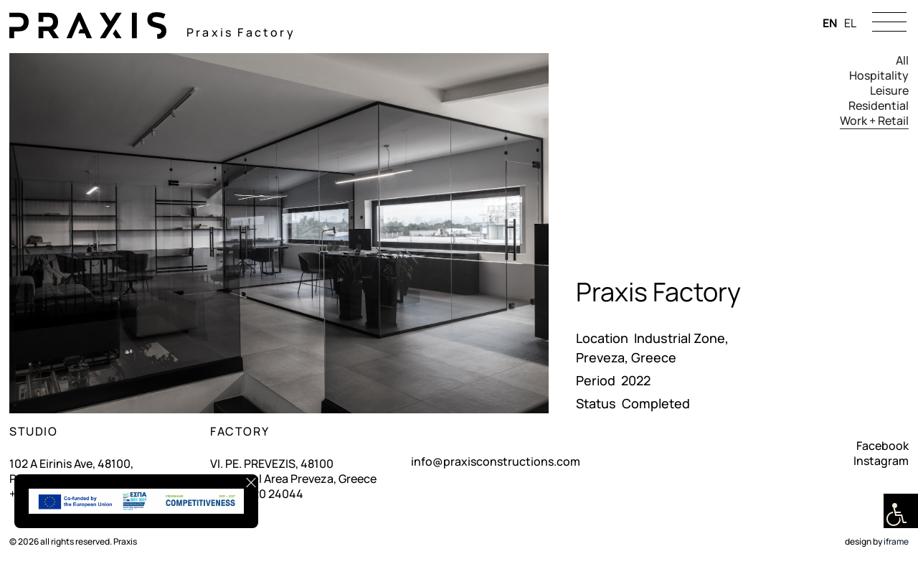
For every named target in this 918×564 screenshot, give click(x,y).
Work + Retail (874, 120)
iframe (896, 541)
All (902, 60)
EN (830, 23)
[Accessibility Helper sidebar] (901, 511)
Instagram (881, 461)
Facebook (882, 445)
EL (850, 23)
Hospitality (879, 75)
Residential (878, 105)
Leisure (889, 90)
